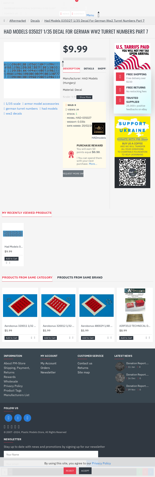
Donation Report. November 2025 (137, 374)
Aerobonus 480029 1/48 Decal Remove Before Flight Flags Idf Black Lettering (97, 325)
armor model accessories (42, 103)
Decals (35, 20)
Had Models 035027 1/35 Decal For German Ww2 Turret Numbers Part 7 (94, 20)
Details (89, 68)
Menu (90, 15)
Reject (70, 470)
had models (50, 108)
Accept (85, 470)
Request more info (73, 173)
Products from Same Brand (80, 277)
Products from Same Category (27, 277)
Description (71, 68)
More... (93, 163)
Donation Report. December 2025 (137, 363)
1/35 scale (13, 103)
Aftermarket (17, 20)
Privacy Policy (101, 463)
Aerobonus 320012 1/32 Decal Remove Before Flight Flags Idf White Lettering (59, 325)
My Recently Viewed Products (27, 213)
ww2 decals (14, 113)
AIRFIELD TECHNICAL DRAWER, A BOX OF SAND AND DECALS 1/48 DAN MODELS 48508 (135, 325)
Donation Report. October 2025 (137, 386)
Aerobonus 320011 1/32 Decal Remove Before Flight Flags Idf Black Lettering (21, 325)
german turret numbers (22, 108)
